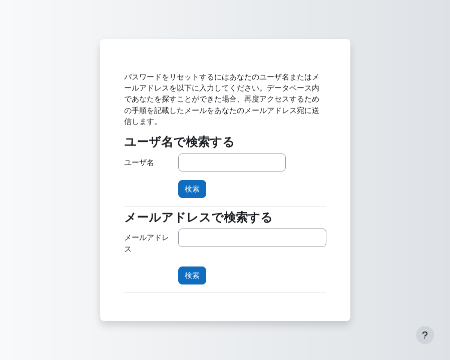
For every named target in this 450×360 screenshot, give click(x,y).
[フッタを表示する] (425, 335)
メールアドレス (146, 243)
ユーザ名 (139, 162)
